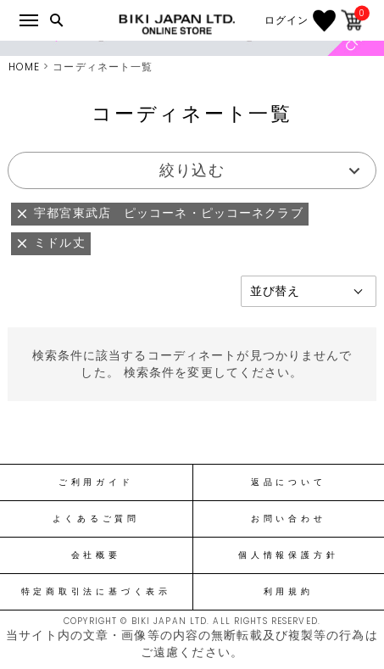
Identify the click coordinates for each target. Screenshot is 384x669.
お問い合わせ (288, 519)
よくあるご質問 (96, 519)
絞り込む (191, 170)
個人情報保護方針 (288, 555)
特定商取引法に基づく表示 (96, 592)
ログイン (286, 20)
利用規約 (289, 592)
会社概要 (96, 555)
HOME (24, 66)
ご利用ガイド (96, 482)
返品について (288, 482)
